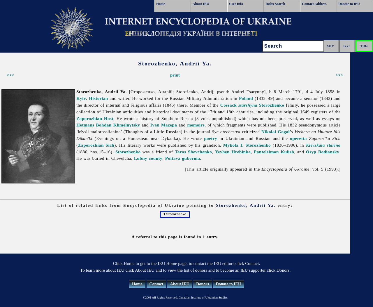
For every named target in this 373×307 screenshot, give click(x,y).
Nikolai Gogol (275, 131)
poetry (210, 138)
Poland (246, 98)
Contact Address (314, 4)
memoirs (196, 124)
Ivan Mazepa (163, 124)
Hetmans (85, 124)
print (175, 74)
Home (160, 4)
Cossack (238, 105)
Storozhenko (271, 105)
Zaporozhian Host (94, 118)
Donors (202, 284)
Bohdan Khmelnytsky (118, 124)
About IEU (201, 4)
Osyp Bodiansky (322, 151)
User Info (236, 4)
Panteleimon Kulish (274, 151)
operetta (298, 138)
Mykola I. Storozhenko (247, 145)
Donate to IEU (349, 4)
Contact (156, 284)
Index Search (275, 4)
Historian (98, 98)
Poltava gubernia (182, 158)
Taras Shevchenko (193, 151)
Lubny (140, 158)
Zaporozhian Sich (96, 145)
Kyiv (81, 98)
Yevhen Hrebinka (233, 151)
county (156, 158)
